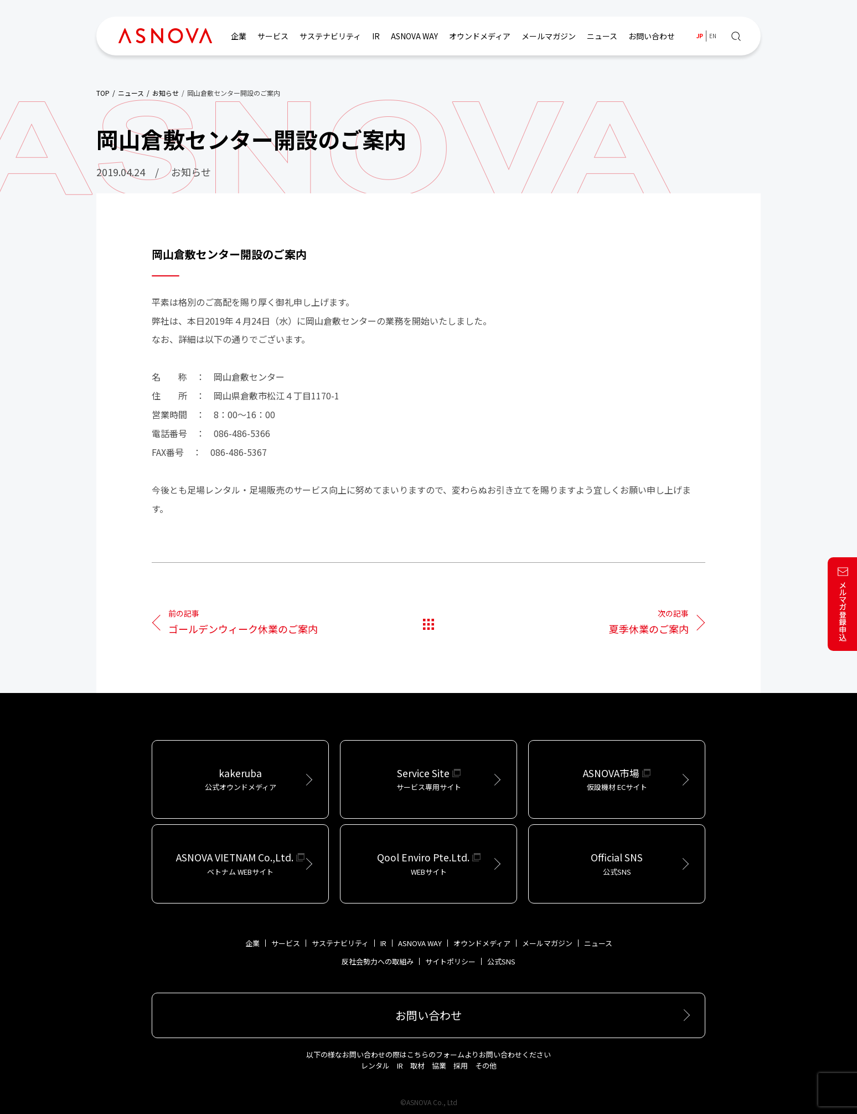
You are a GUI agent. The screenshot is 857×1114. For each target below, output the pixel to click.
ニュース (602, 36)
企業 (238, 36)
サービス (272, 36)
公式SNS (501, 961)
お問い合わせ (651, 36)
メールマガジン (549, 36)
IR (376, 36)
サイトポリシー (450, 961)
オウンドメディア (479, 36)
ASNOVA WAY (414, 36)
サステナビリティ (330, 36)
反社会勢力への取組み (378, 961)
